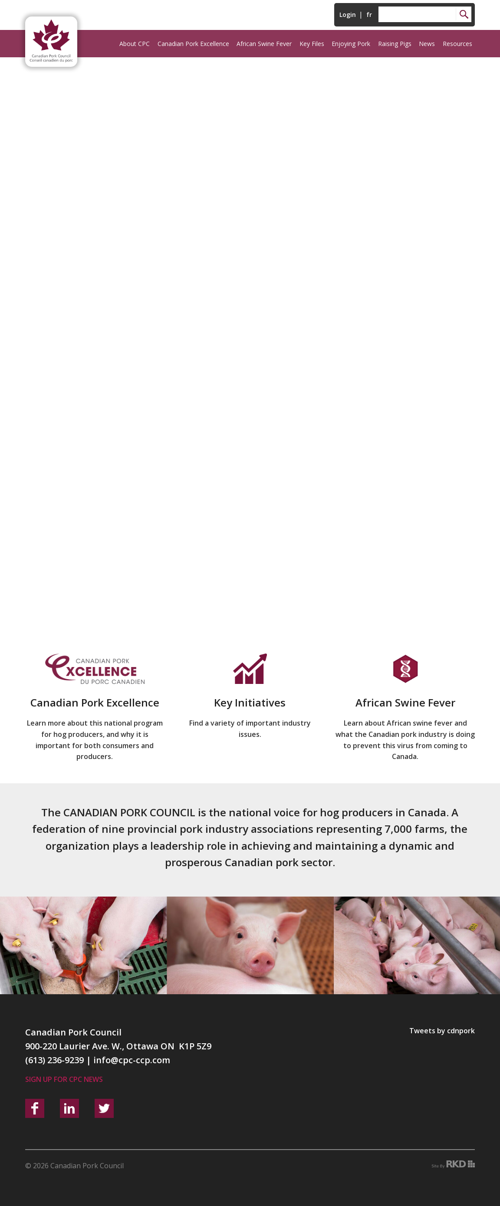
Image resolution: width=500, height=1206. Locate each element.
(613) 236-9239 (54, 1060)
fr (369, 14)
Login (347, 14)
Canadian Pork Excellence (193, 43)
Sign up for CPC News (64, 1079)
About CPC (134, 43)
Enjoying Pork (351, 43)
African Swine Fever (264, 43)
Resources (457, 43)
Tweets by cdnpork (442, 1030)
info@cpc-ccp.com (131, 1060)
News (427, 43)
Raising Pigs (394, 43)
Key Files (311, 43)
